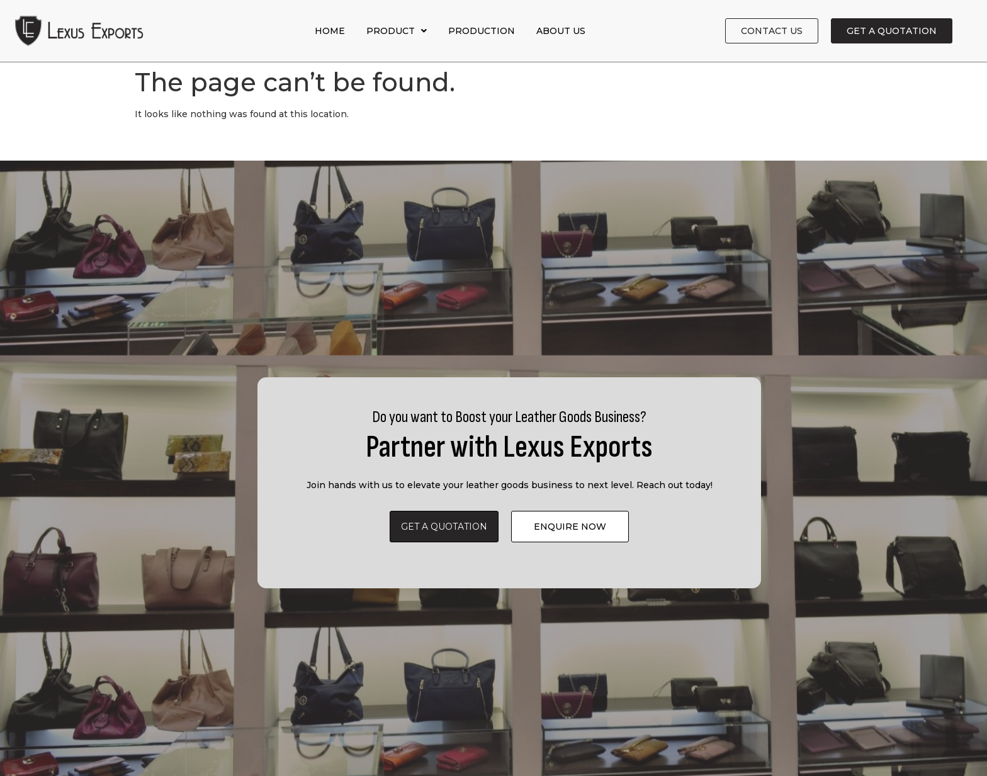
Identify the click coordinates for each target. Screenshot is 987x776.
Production (481, 31)
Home (330, 31)
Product (396, 31)
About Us (560, 31)
